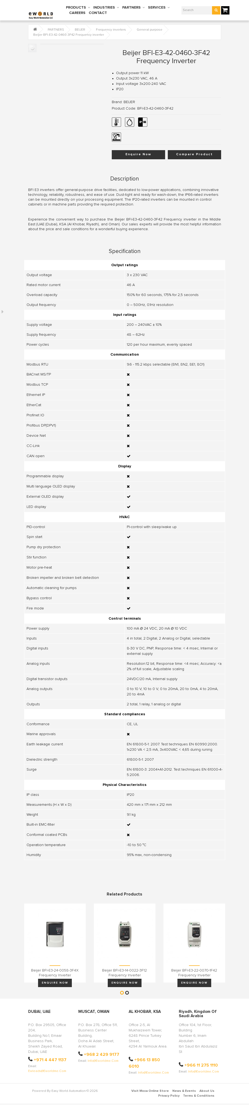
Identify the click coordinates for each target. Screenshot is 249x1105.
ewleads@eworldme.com (47, 1071)
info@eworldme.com (103, 1061)
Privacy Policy (169, 1095)
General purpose (149, 29)
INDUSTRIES (104, 7)
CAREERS (77, 13)
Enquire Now (138, 154)
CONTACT (98, 13)
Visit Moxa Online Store (150, 1091)
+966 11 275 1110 (201, 1065)
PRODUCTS (76, 7)
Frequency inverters (111, 29)
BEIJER (80, 29)
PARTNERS (131, 7)
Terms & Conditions (198, 1095)
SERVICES (157, 7)
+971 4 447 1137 (50, 1060)
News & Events (184, 1091)
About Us (206, 1091)
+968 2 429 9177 (101, 1054)
